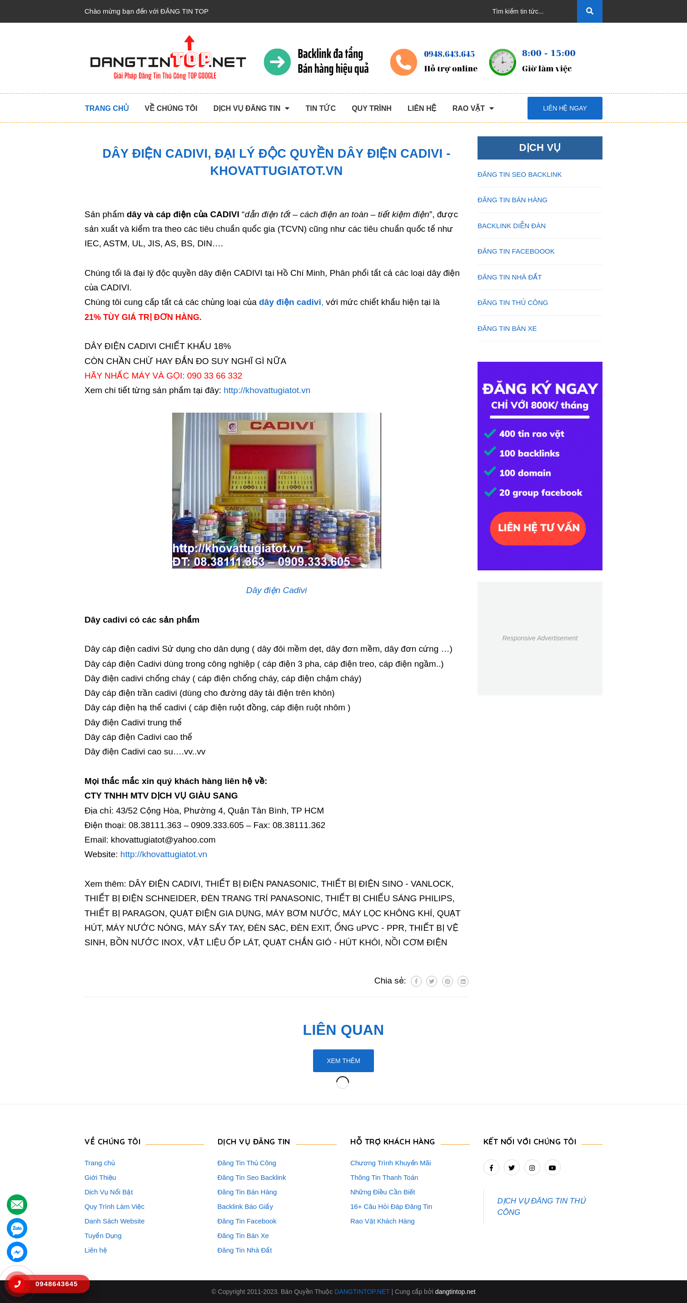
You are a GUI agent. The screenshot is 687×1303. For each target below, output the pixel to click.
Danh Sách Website (114, 1221)
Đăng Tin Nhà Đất (245, 1250)
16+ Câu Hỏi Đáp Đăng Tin (391, 1206)
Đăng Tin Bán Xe (243, 1235)
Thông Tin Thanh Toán (384, 1177)
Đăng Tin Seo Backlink (252, 1177)
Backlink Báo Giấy (245, 1206)
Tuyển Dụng (103, 1235)
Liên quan (343, 1030)
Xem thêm (343, 1060)
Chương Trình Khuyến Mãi (390, 1163)
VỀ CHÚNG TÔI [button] (112, 1141)
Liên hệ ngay (565, 108)
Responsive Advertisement (539, 638)
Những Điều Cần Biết (382, 1192)
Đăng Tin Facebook (247, 1221)
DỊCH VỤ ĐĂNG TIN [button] (254, 1141)
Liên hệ (96, 1250)
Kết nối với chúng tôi (530, 1141)
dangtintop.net (455, 1291)
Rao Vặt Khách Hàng (382, 1221)
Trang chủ (100, 1163)
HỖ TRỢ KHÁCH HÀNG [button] (392, 1141)
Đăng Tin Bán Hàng (247, 1192)
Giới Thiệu (100, 1177)
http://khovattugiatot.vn (267, 390)
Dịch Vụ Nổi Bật (109, 1192)
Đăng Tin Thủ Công (247, 1163)
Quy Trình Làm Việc (114, 1206)
